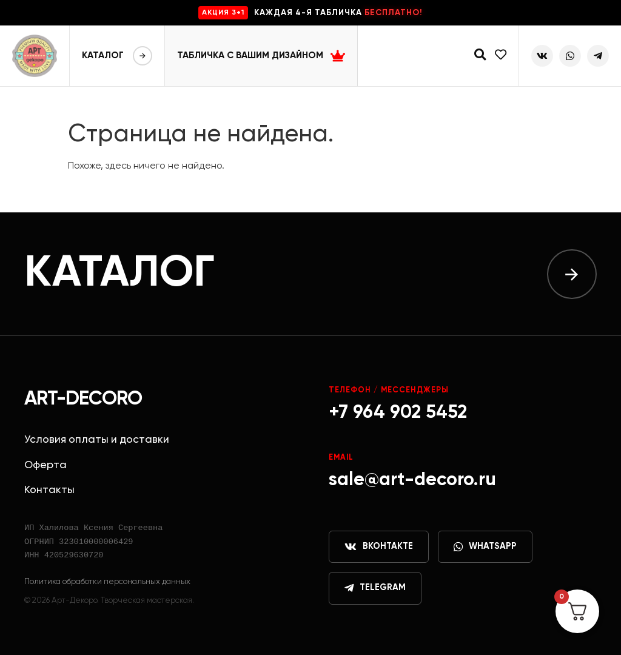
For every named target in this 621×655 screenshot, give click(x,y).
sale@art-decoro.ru (412, 480)
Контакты (49, 490)
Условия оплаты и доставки (96, 439)
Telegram (375, 588)
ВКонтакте (378, 547)
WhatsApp (485, 547)
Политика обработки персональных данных (107, 581)
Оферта (45, 465)
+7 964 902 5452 (398, 412)
